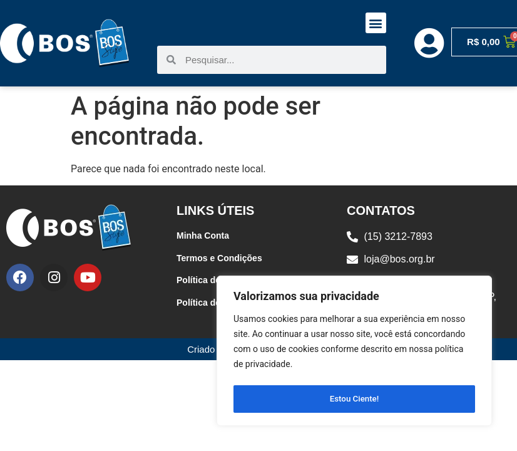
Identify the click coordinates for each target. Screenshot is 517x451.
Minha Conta (203, 236)
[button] (376, 23)
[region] (354, 352)
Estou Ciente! (355, 399)
